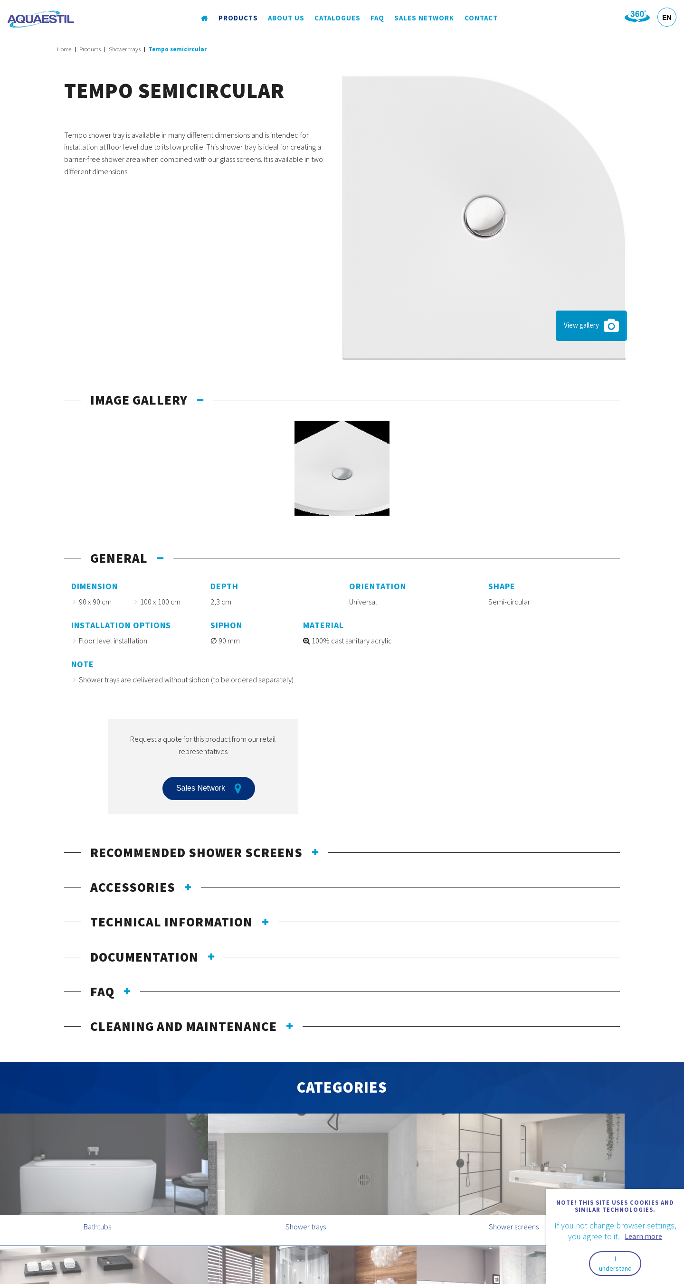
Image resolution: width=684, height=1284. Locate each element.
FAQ (377, 18)
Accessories (132, 887)
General (119, 558)
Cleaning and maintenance (183, 1026)
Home (64, 49)
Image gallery (139, 400)
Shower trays (125, 49)
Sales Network (423, 18)
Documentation (144, 957)
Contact (480, 18)
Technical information (171, 922)
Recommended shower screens (196, 852)
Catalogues (337, 18)
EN (666, 17)
